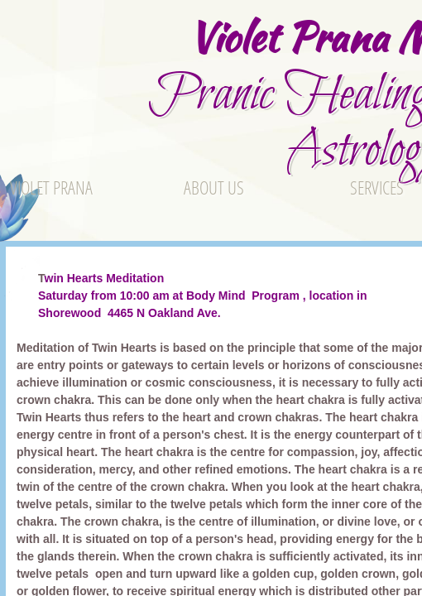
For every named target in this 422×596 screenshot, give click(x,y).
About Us (214, 187)
